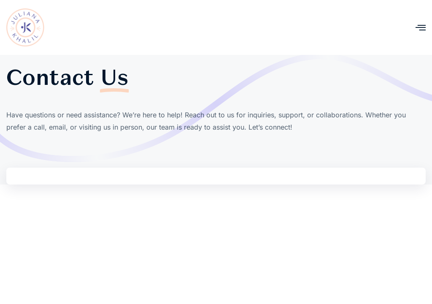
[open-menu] (421, 27)
